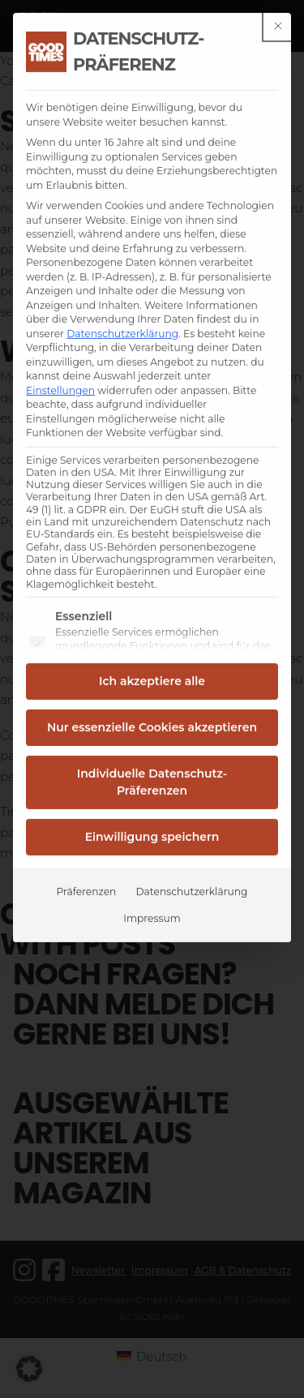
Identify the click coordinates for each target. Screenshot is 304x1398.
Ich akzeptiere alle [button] (152, 626)
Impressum (151, 863)
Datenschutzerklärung (122, 278)
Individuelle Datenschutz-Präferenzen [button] (152, 727)
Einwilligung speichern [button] (152, 781)
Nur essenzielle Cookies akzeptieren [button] (152, 672)
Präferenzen (87, 836)
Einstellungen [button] (60, 335)
